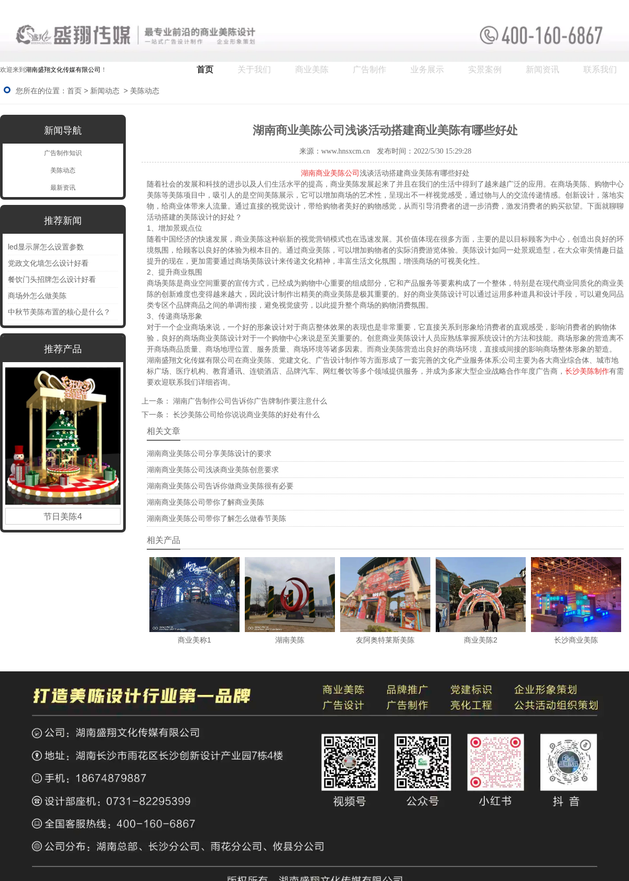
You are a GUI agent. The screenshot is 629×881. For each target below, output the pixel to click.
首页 (205, 69)
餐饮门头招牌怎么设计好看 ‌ (53, 279)
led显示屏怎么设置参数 (46, 247)
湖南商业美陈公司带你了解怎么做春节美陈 (216, 518)
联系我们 (600, 69)
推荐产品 (63, 349)
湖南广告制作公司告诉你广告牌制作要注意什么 (249, 401)
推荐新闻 (63, 220)
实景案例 (485, 69)
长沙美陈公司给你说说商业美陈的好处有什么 (245, 414)
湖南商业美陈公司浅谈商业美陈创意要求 (213, 469)
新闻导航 (63, 130)
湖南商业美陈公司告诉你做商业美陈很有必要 (220, 486)
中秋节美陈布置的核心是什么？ (59, 312)
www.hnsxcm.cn (345, 151)
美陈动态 (62, 170)
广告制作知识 (63, 153)
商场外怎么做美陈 (37, 295)
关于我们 (254, 69)
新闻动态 (105, 90)
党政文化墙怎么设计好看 (48, 263)
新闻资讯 (542, 69)
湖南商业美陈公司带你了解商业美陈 (205, 502)
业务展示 (427, 69)
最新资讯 (62, 187)
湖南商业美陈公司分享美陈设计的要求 (209, 453)
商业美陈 (312, 69)
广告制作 (369, 69)
